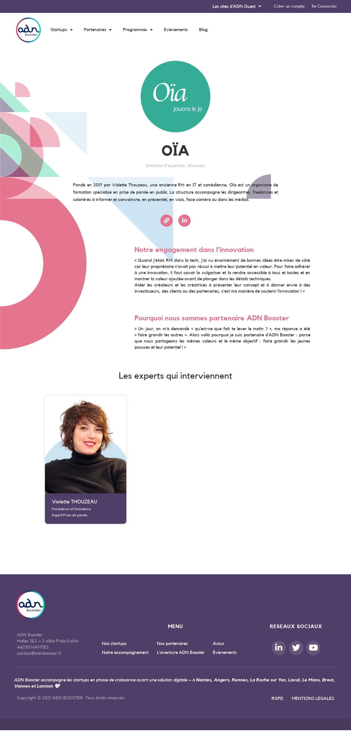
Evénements (176, 29)
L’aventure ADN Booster (180, 653)
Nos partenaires (172, 644)
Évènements (225, 653)
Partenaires (98, 30)
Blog (203, 29)
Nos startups (114, 644)
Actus (218, 644)
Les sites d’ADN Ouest (234, 6)
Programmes (138, 30)
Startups (62, 30)
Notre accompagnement (125, 653)
